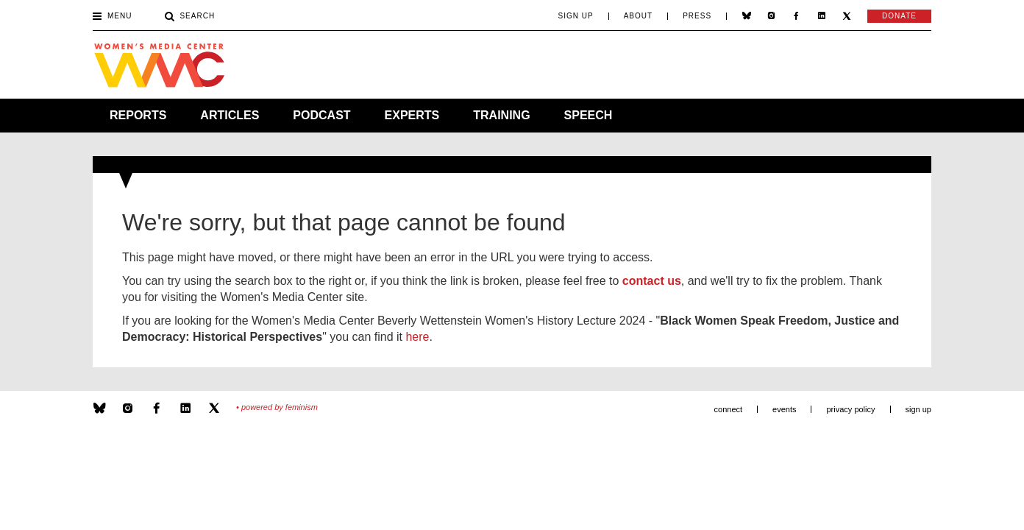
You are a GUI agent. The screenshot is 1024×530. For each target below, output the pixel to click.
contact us (651, 281)
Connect (728, 409)
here (417, 337)
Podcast (321, 115)
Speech (588, 115)
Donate (899, 16)
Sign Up (576, 16)
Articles (229, 115)
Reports (138, 115)
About (638, 16)
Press (697, 16)
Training (501, 115)
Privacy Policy (850, 409)
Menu (112, 17)
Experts (412, 115)
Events (784, 409)
